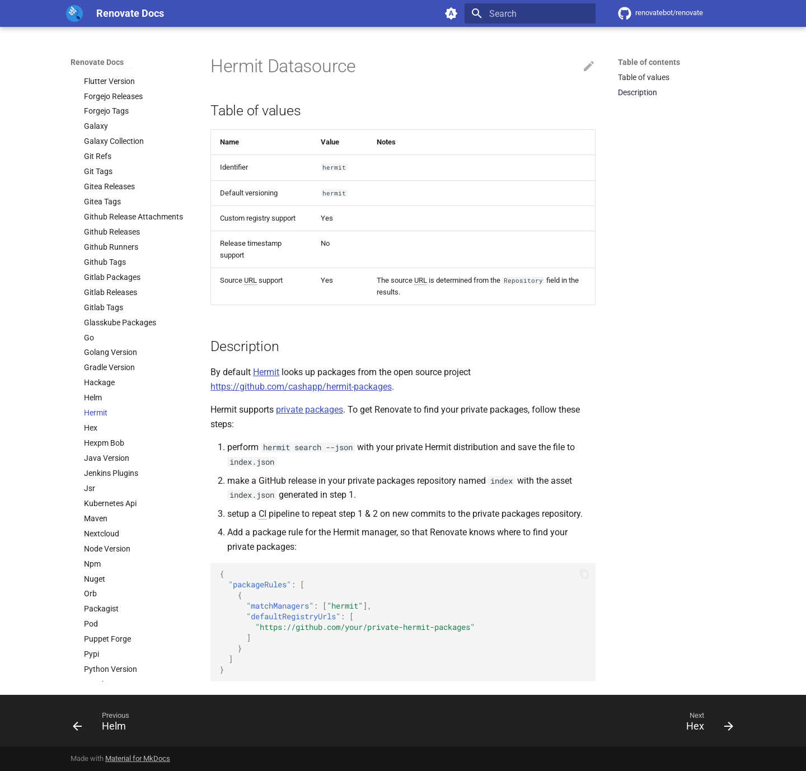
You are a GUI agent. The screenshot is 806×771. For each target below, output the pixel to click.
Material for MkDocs (137, 758)
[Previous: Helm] (105, 724)
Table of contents (649, 62)
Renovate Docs (97, 62)
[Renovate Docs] (74, 13)
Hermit (266, 372)
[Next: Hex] (705, 724)
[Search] (530, 13)
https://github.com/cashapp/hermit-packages (301, 386)
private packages (309, 409)
